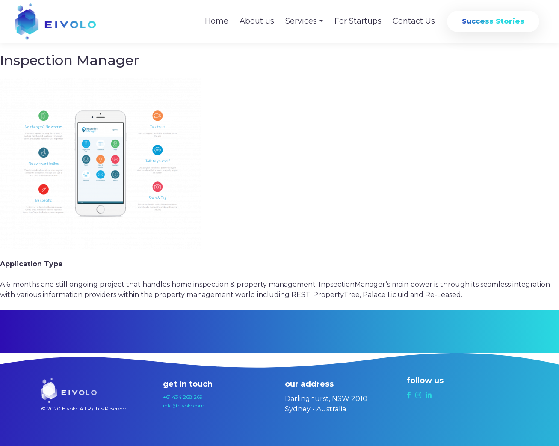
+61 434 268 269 (183, 397)
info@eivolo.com (183, 405)
